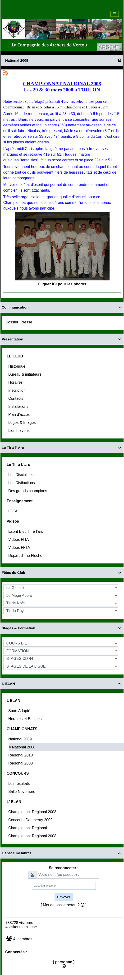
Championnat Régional (28, 828)
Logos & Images (22, 423)
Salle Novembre (22, 792)
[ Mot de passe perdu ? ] (64, 905)
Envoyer (63, 897)
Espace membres (62, 853)
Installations (18, 406)
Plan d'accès (19, 414)
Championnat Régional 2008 (32, 812)
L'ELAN (62, 684)
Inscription (17, 390)
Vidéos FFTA (19, 547)
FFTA (13, 511)
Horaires (16, 382)
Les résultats (19, 784)
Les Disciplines (21, 475)
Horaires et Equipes (25, 719)
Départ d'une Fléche (25, 556)
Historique (17, 366)
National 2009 (20, 739)
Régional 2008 (21, 763)
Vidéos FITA (19, 539)
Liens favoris (19, 431)
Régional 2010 (21, 755)
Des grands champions (28, 491)
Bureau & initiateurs (25, 374)
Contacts (16, 398)
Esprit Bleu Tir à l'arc (26, 531)
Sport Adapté (19, 711)
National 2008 (24, 747)
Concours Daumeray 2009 (31, 820)
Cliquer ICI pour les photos (62, 284)
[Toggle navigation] (114, 14)
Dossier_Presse (19, 322)
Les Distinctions (22, 483)
